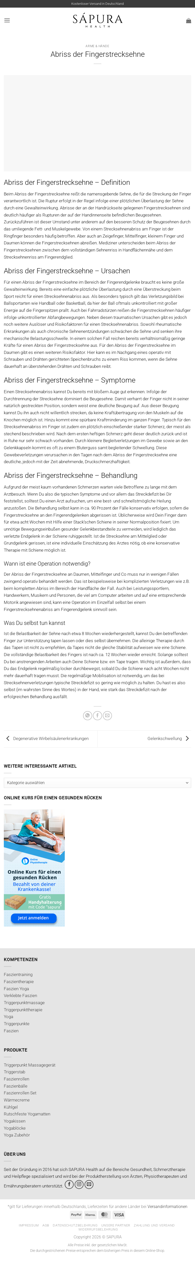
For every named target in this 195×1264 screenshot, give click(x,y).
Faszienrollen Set (20, 1092)
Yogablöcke (15, 1128)
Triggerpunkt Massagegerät (29, 1065)
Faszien (11, 1030)
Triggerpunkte (16, 1023)
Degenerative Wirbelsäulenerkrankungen (46, 738)
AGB (45, 1225)
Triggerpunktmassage (24, 1002)
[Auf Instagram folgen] (79, 1184)
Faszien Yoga (16, 988)
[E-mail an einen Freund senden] (107, 715)
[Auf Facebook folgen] (69, 1184)
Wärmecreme (17, 1100)
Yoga (8, 1016)
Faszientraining (18, 974)
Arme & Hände (97, 46)
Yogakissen (14, 1121)
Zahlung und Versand (154, 1225)
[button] (7, 20)
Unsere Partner (115, 1225)
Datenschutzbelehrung (75, 1225)
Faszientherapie (19, 981)
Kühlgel (11, 1107)
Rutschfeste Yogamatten (27, 1113)
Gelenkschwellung (169, 738)
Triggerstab (14, 1071)
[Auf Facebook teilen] (97, 715)
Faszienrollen (16, 1078)
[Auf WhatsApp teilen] (87, 715)
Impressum (29, 1225)
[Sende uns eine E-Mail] (89, 1184)
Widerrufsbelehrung (98, 1229)
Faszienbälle (15, 1086)
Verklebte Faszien (20, 995)
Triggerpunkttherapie (23, 1009)
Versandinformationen (167, 1206)
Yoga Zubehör (17, 1134)
